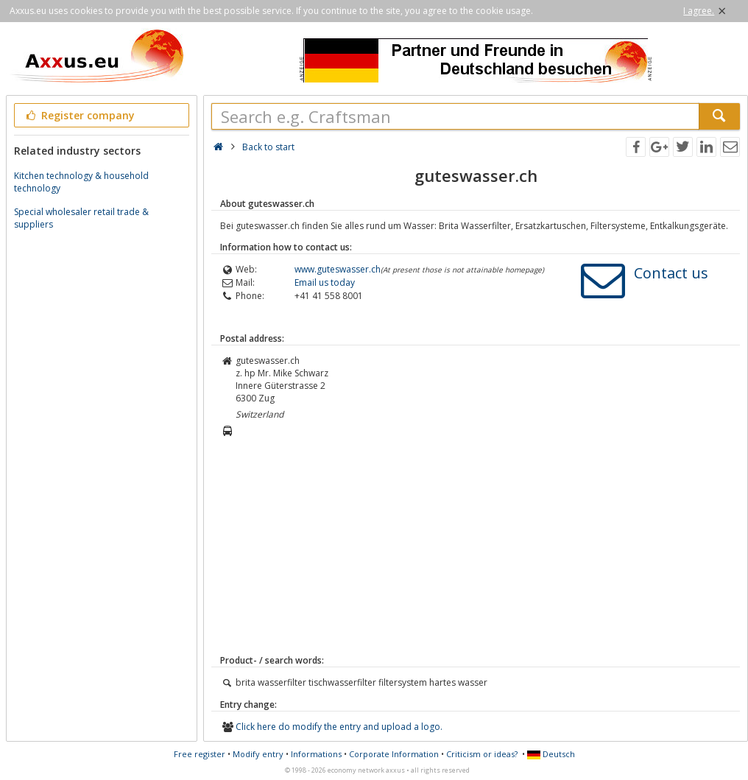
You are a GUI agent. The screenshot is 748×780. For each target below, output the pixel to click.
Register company (79, 115)
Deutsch (551, 753)
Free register (199, 753)
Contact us (671, 273)
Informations (316, 753)
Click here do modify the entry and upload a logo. (339, 726)
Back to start (268, 147)
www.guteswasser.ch (337, 269)
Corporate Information (394, 753)
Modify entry (258, 753)
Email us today (324, 282)
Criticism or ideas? (482, 753)
